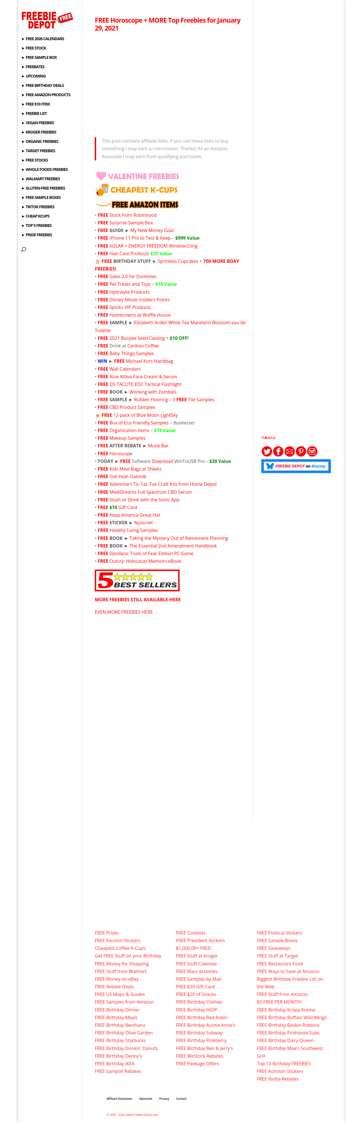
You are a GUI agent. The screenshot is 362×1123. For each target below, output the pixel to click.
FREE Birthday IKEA (115, 1063)
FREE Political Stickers (279, 933)
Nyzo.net (143, 522)
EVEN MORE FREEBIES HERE (124, 612)
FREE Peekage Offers (197, 1063)
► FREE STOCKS (34, 160)
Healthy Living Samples (133, 530)
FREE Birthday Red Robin (202, 1017)
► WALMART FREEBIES (40, 179)
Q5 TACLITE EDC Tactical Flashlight (146, 384)
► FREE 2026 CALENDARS (42, 39)
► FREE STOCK (33, 48)
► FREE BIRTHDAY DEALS (42, 85)
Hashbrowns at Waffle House (140, 315)
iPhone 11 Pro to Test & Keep (140, 238)
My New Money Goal (152, 230)
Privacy (164, 1099)
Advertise (145, 1099)
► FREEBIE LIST (34, 113)
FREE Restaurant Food (280, 964)
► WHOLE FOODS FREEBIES (44, 170)
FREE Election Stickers (117, 940)
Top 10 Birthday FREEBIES (284, 1063)
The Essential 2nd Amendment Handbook (173, 546)
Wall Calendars (125, 369)
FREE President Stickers (200, 940)
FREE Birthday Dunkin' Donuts (126, 1048)
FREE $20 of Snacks (196, 994)
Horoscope (120, 453)
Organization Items (129, 430)
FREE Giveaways (273, 948)
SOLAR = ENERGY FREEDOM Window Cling (153, 246)
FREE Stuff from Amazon (282, 994)
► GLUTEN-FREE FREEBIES (43, 188)
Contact (181, 1099)
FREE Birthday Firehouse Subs (288, 1033)
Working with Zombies (153, 392)
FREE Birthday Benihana (120, 1025)
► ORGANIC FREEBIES (39, 141)
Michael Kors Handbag (149, 361)
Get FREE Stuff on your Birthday (128, 956)
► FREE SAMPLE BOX (39, 57)
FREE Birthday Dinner (117, 1010)
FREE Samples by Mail (198, 979)
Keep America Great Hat (134, 515)
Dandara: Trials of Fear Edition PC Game (151, 553)
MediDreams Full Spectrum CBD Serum (150, 492)
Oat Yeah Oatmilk (127, 476)
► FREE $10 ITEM (35, 104)
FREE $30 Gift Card (195, 987)
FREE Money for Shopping (122, 964)
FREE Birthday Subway (199, 1033)
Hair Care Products (140, 253)
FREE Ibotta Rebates (278, 1079)
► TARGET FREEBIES (38, 151)
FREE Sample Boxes (277, 940)
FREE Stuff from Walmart (120, 971)
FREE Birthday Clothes (199, 1002)
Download (162, 461)
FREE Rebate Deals (114, 987)
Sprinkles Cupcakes (178, 261)
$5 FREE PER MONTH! (279, 1002)
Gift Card (127, 507)
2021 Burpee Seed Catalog (137, 338)
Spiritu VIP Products (130, 307)
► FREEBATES (32, 67)
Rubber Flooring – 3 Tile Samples (174, 399)
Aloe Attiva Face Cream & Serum (143, 376)
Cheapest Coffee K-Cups (120, 948)
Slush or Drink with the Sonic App (144, 500)
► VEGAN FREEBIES (37, 123)
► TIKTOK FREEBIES (37, 207)
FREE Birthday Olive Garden (124, 1033)
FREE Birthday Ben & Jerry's (204, 1048)
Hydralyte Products (129, 292)
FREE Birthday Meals (116, 1017)
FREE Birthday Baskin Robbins (288, 1025)
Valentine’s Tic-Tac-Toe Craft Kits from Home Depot (163, 484)
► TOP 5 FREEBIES (36, 226)
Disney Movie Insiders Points (139, 300)
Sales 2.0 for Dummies (133, 276)
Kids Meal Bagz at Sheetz (135, 469)
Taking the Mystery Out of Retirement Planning (179, 538)
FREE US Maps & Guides (120, 994)
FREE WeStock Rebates (199, 1056)
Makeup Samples (127, 438)
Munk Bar (158, 446)
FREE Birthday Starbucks (120, 1040)
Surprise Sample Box (131, 223)
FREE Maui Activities (196, 971)
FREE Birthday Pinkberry (201, 1040)
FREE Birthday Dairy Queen (285, 1040)
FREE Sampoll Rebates (118, 1071)
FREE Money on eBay (117, 979)
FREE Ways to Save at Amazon (288, 971)
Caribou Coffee (143, 346)
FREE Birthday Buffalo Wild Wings (292, 1017)
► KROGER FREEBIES (38, 132)
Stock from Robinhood (133, 215)
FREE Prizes (106, 933)
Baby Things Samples (131, 353)
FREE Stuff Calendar (196, 964)
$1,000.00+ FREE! (194, 948)
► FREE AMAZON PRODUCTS (45, 95)
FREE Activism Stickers (280, 1071)
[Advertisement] (170, 83)
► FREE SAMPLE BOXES (41, 198)
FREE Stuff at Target (277, 956)
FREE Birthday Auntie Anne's (205, 1025)
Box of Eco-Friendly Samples (139, 423)
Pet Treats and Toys (130, 284)
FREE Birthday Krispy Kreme (286, 1010)
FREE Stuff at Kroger (197, 956)
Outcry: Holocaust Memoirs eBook (145, 561)
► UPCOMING (33, 76)
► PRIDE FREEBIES (36, 235)
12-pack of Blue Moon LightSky (145, 415)
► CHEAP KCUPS (35, 216)
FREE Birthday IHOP (196, 1010)
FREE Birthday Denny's (118, 1056)
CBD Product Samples (132, 407)
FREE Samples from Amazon (124, 1002)
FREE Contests (191, 933)
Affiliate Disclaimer (119, 1099)
